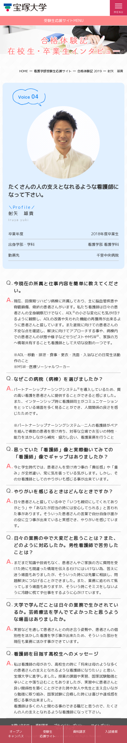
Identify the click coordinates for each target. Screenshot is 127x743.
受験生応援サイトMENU (64, 20)
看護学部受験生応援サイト (53, 71)
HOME (23, 71)
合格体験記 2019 (89, 71)
